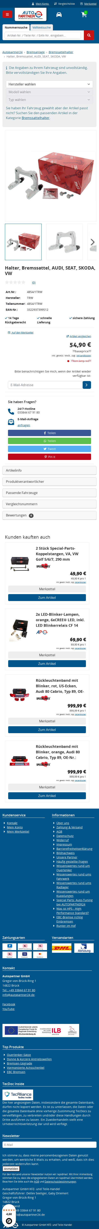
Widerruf (62, 840)
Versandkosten (83, 355)
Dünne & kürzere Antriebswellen (29, 1059)
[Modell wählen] (49, 92)
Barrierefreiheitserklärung (74, 849)
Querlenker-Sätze (19, 1055)
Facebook (8, 1004)
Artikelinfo (14, 470)
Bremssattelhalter (61, 52)
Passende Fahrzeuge (22, 493)
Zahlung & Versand (69, 827)
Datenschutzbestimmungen (60, 1181)
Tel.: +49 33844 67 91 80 (18, 990)
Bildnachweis (65, 853)
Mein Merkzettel (18, 831)
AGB (59, 831)
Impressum (64, 844)
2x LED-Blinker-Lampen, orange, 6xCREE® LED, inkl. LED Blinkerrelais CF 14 (60, 620)
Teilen (49, 433)
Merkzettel (88, 4)
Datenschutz (65, 836)
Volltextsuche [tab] (42, 27)
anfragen (24, 425)
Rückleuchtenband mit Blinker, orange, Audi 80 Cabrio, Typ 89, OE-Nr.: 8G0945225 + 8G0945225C (58, 752)
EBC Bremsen (16, 1072)
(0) (33, 282)
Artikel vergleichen (78, 336)
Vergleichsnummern (21, 504)
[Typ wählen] (49, 100)
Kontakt (12, 823)
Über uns (62, 823)
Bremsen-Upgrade (19, 1063)
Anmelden (11, 1169)
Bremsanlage (36, 52)
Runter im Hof (66, 926)
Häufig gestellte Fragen (72, 861)
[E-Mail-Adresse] (87, 385)
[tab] (16, 27)
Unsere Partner (66, 857)
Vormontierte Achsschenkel (25, 1068)
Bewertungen (20, 515)
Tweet (49, 449)
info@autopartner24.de (18, 995)
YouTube (8, 1009)
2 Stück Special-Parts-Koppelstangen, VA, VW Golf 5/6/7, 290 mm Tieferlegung (57, 554)
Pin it (49, 457)
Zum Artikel (47, 597)
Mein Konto (40, 4)
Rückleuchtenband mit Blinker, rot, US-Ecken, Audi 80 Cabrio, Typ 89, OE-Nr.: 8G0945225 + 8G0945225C (60, 686)
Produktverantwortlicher (25, 481)
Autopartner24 (12, 52)
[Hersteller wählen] (49, 84)
